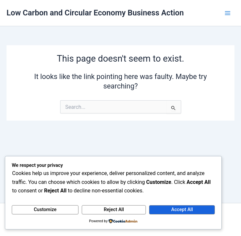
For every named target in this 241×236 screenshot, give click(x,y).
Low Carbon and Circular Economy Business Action (95, 12)
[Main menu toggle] (227, 13)
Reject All (114, 209)
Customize (45, 209)
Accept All (182, 209)
